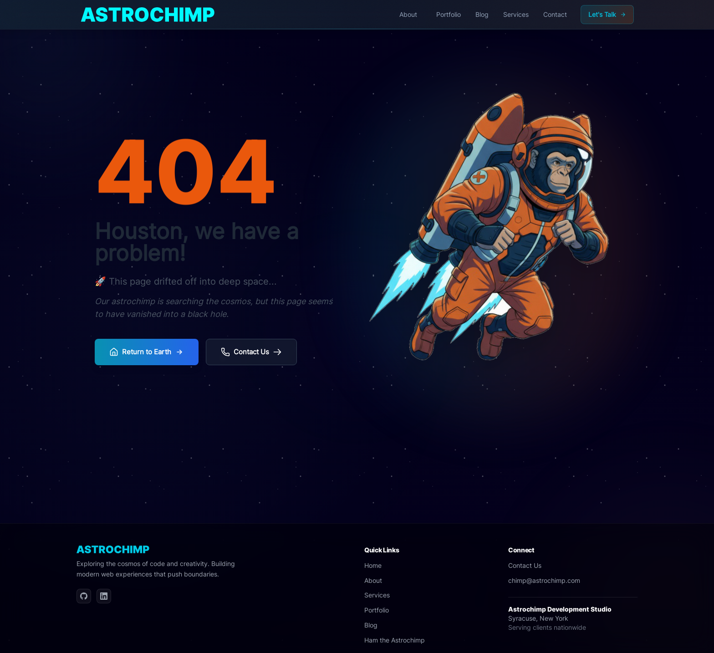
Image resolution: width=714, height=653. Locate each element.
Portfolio (376, 610)
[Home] (147, 14)
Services (377, 595)
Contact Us (524, 565)
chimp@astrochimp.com (544, 580)
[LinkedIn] (104, 596)
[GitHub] (83, 596)
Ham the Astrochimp (394, 640)
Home (373, 565)
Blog (370, 625)
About (373, 580)
